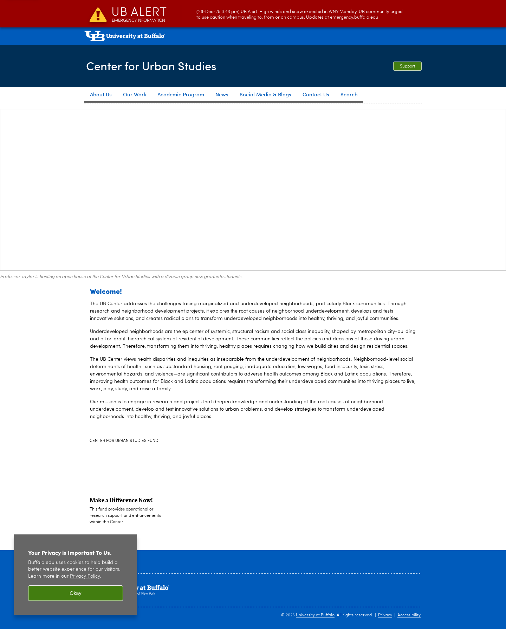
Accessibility (409, 615)
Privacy (385, 615)
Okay (76, 593)
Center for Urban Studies (156, 65)
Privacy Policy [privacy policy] (85, 576)
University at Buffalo (315, 615)
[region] (75, 574)
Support (407, 66)
